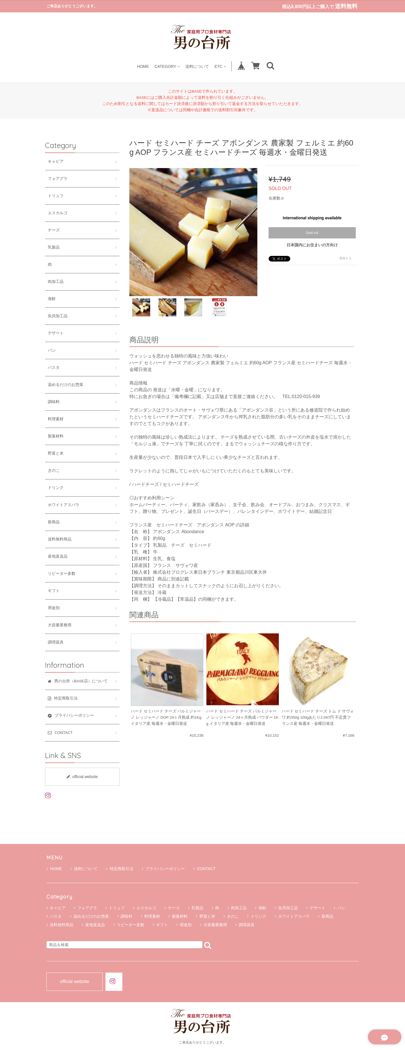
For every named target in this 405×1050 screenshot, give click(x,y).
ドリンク (56, 488)
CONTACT (204, 868)
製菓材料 (56, 436)
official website (82, 776)
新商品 (54, 522)
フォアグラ (58, 179)
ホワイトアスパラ (63, 505)
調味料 (54, 402)
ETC (220, 66)
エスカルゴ (58, 213)
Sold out (312, 233)
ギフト (54, 591)
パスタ (54, 367)
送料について (197, 66)
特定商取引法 (119, 868)
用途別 (54, 608)
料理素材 (56, 419)
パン (52, 350)
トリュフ (56, 196)
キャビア (56, 161)
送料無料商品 (59, 539)
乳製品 (54, 247)
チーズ (54, 230)
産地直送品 (58, 556)
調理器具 (56, 642)
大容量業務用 (59, 625)
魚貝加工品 (58, 316)
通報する (345, 258)
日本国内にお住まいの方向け (312, 245)
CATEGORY (166, 66)
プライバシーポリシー (163, 868)
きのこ (54, 470)
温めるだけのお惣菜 (65, 385)
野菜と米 (56, 453)
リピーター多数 (61, 573)
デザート (56, 333)
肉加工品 (56, 282)
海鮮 (52, 299)
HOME (143, 66)
